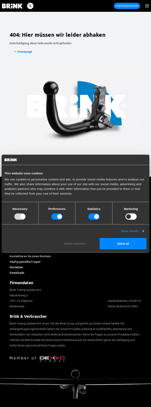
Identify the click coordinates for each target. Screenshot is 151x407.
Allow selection (75, 243)
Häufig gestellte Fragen (25, 261)
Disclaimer (16, 267)
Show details (130, 231)
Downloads (17, 272)
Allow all (123, 243)
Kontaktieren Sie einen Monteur (30, 256)
